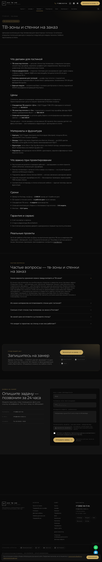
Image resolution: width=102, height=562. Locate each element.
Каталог (56, 510)
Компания (57, 518)
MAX (94, 517)
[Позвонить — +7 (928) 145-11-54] (61, 3)
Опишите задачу (65, 409)
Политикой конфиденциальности (66, 434)
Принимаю (92, 557)
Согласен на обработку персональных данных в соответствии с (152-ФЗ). (75, 433)
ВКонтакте (79, 521)
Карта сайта (58, 528)
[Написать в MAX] (77, 3)
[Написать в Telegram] (73, 3)
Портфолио (57, 513)
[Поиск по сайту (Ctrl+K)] (98, 9)
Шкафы (56, 508)
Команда (57, 523)
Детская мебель (38, 513)
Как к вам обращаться (63, 392)
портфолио (57, 242)
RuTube (87, 521)
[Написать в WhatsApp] (70, 3)
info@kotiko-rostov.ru (19, 416)
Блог (55, 515)
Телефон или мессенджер (64, 401)
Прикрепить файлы (72, 424)
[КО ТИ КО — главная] (11, 3)
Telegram (87, 517)
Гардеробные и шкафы (40, 508)
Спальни (35, 510)
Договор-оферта (59, 539)
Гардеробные (37, 518)
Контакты (57, 520)
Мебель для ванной (39, 515)
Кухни (56, 505)
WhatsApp (79, 517)
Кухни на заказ (37, 505)
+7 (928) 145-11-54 (18, 411)
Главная (5, 16)
